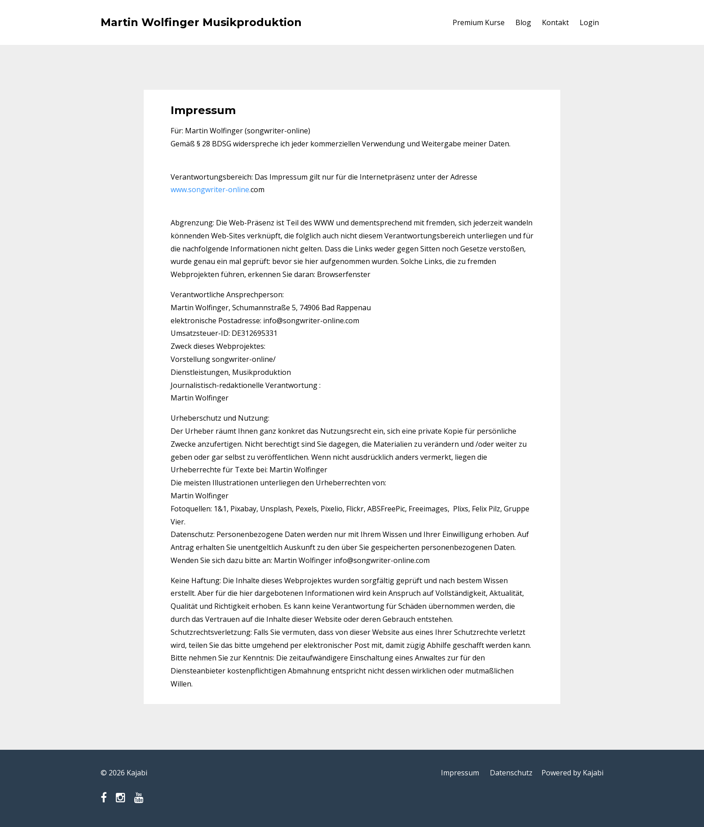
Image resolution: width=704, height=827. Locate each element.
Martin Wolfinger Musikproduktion (201, 22)
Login (589, 22)
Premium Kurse (479, 22)
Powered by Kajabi (572, 773)
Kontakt (555, 22)
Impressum (460, 773)
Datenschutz (511, 773)
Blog (523, 22)
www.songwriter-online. (211, 189)
